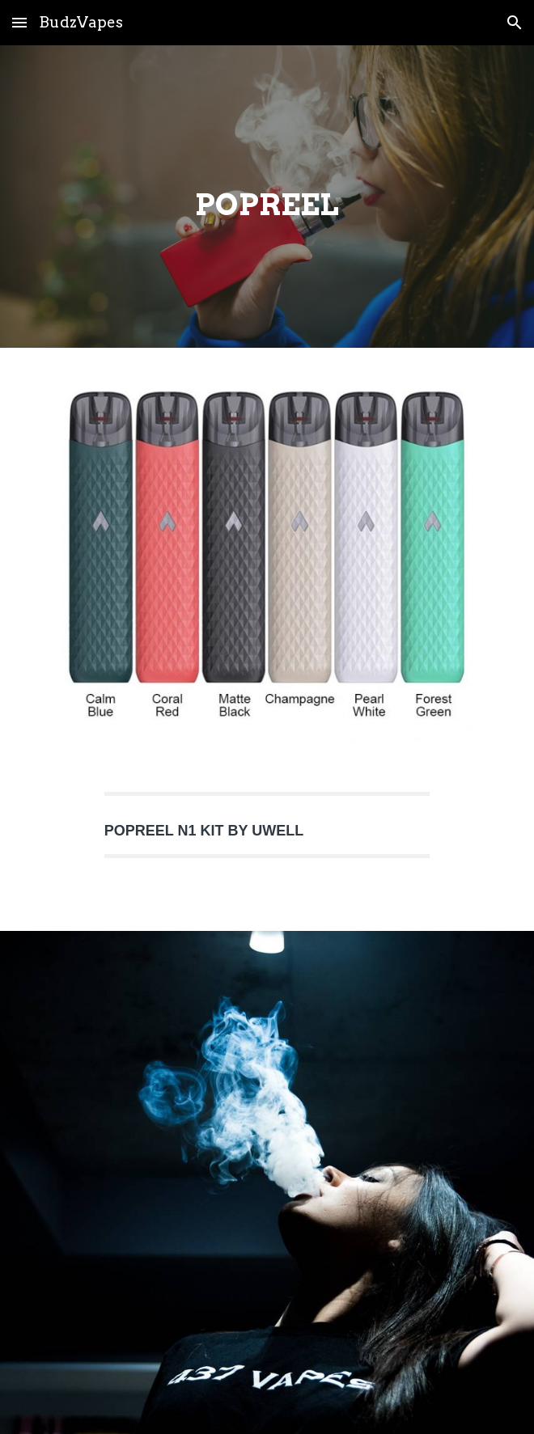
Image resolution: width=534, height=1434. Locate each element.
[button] (19, 22)
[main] (266, 196)
